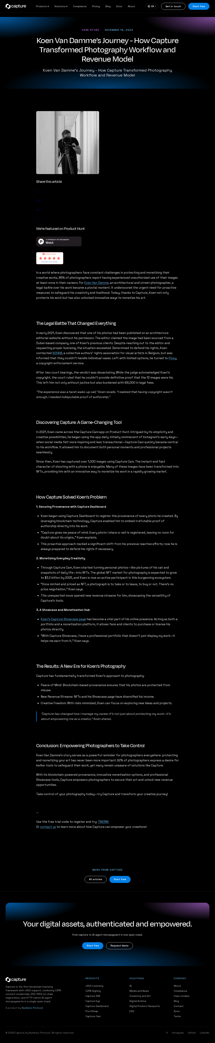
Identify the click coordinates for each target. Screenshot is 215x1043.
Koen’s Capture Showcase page (63, 619)
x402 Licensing (94, 985)
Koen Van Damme (96, 283)
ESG (132, 1011)
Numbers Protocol (32, 1007)
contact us (48, 827)
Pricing (96, 6)
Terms (177, 1016)
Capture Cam (93, 1016)
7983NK (103, 822)
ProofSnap (91, 1011)
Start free (199, 6)
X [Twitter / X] (167, 1032)
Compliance (80, 6)
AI (131, 985)
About (131, 6)
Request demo (119, 945)
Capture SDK (92, 996)
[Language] (151, 6)
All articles (95, 879)
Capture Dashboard (97, 1006)
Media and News (139, 990)
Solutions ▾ (60, 6)
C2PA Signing (93, 990)
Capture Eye (92, 1001)
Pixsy (172, 358)
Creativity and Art (140, 996)
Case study (90, 29)
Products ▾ (42, 6)
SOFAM (57, 353)
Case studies (181, 996)
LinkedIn (204, 1032)
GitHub (192, 1032)
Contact (179, 1006)
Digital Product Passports (145, 1006)
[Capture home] (16, 6)
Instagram (178, 1032)
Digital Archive (138, 1001)
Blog (108, 6)
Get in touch (173, 6)
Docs (119, 6)
